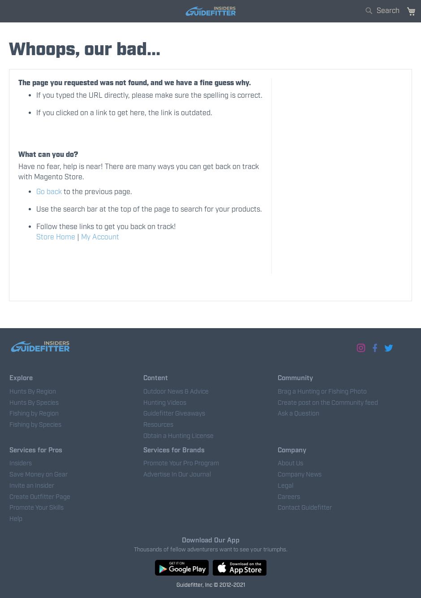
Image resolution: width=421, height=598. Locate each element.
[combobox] (383, 8)
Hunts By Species (34, 403)
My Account (100, 237)
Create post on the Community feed (328, 403)
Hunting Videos (164, 403)
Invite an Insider (31, 486)
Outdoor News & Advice (176, 392)
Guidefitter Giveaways (174, 414)
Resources (158, 425)
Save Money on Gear (38, 475)
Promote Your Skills (36, 508)
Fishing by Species (35, 425)
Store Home (55, 237)
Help (15, 519)
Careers (289, 497)
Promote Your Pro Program (181, 463)
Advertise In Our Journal (177, 475)
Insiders (20, 463)
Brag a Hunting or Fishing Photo (322, 392)
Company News (300, 475)
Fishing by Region (34, 414)
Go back (49, 192)
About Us (290, 463)
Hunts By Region (32, 392)
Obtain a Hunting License (178, 436)
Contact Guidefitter (305, 508)
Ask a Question (298, 414)
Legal (285, 486)
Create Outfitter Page (39, 497)
